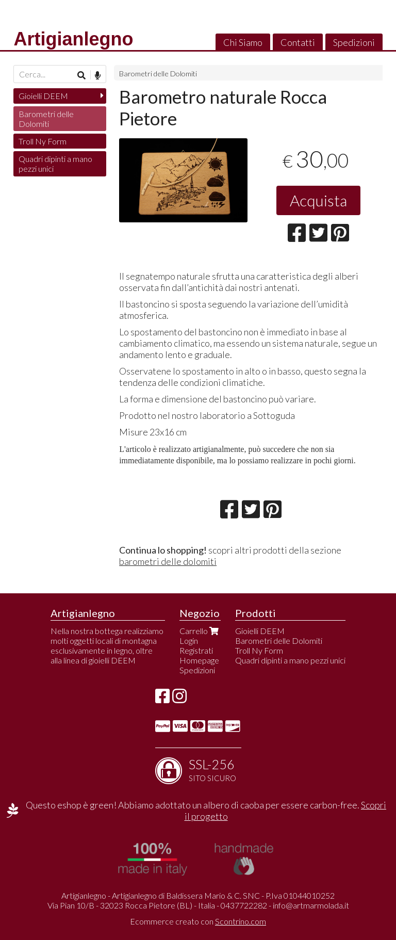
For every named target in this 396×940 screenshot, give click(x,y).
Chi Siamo (242, 42)
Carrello (200, 631)
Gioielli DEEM (43, 96)
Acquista (318, 200)
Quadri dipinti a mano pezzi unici (55, 163)
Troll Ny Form (43, 141)
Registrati (196, 650)
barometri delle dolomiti (168, 561)
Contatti (297, 42)
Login (188, 640)
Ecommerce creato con (198, 921)
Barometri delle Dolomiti (158, 73)
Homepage (199, 660)
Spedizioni (354, 42)
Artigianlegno (73, 39)
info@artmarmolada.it (311, 905)
